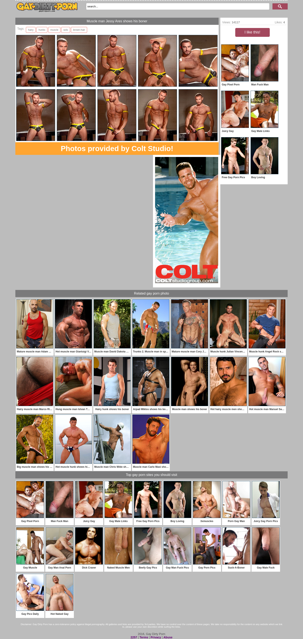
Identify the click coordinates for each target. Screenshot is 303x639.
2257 (133, 637)
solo (65, 29)
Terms (144, 637)
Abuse (168, 637)
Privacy (155, 637)
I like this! (252, 32)
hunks (42, 29)
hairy (30, 29)
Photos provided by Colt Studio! (117, 148)
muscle (54, 29)
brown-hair (79, 29)
